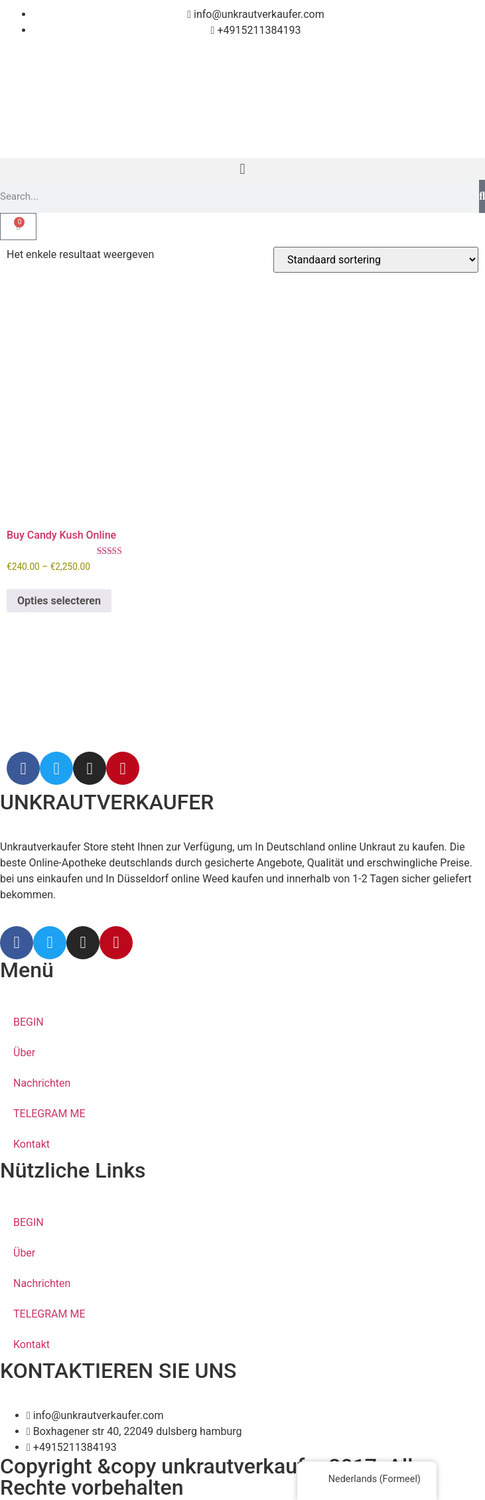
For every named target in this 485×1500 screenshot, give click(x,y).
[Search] (482, 196)
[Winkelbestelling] (375, 260)
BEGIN (28, 1022)
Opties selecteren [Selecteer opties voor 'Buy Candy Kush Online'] (59, 600)
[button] (242, 169)
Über (24, 1052)
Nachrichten (41, 1083)
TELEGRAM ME (49, 1113)
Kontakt (31, 1144)
